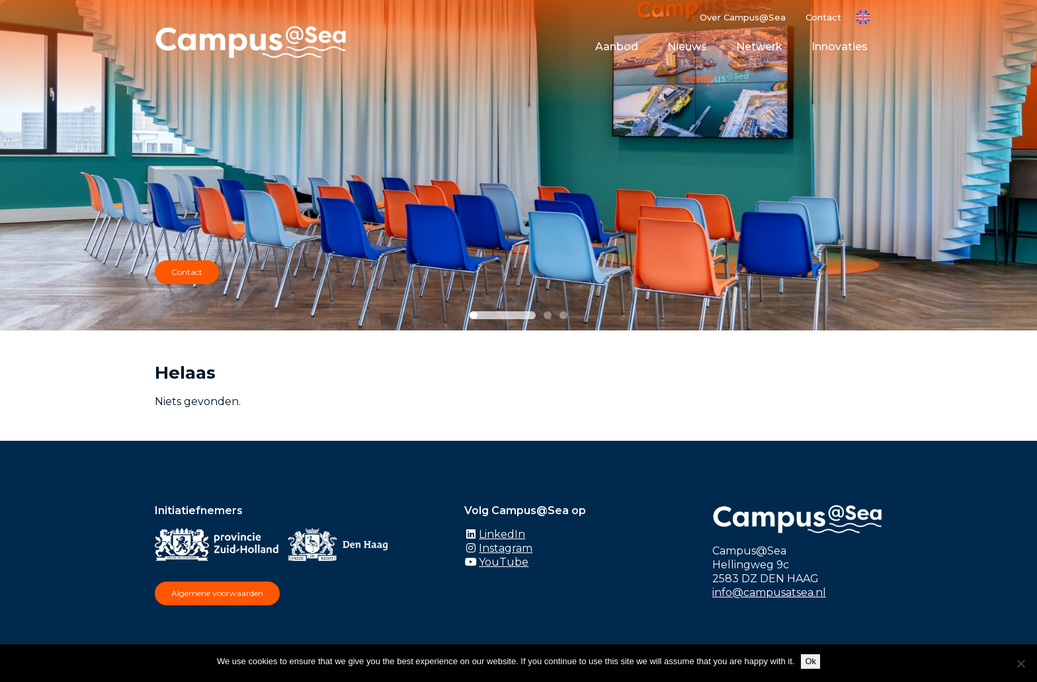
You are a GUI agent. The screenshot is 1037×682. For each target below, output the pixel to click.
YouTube (503, 562)
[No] (1020, 663)
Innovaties (839, 46)
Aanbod (616, 46)
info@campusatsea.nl (769, 592)
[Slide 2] (548, 315)
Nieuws (687, 46)
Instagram (505, 548)
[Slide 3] (563, 315)
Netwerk (759, 46)
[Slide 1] (503, 315)
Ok (810, 661)
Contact (823, 17)
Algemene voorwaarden (217, 593)
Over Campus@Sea (743, 17)
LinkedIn (502, 534)
